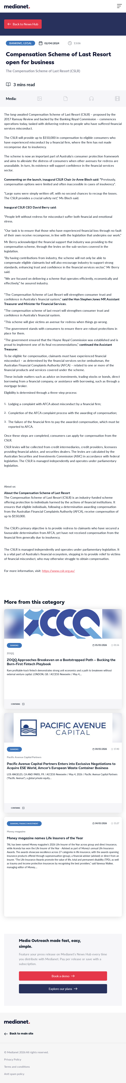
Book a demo (63, 976)
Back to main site (18, 1033)
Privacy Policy (12, 1059)
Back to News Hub (23, 24)
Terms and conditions (17, 1067)
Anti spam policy (14, 1074)
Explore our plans (63, 989)
